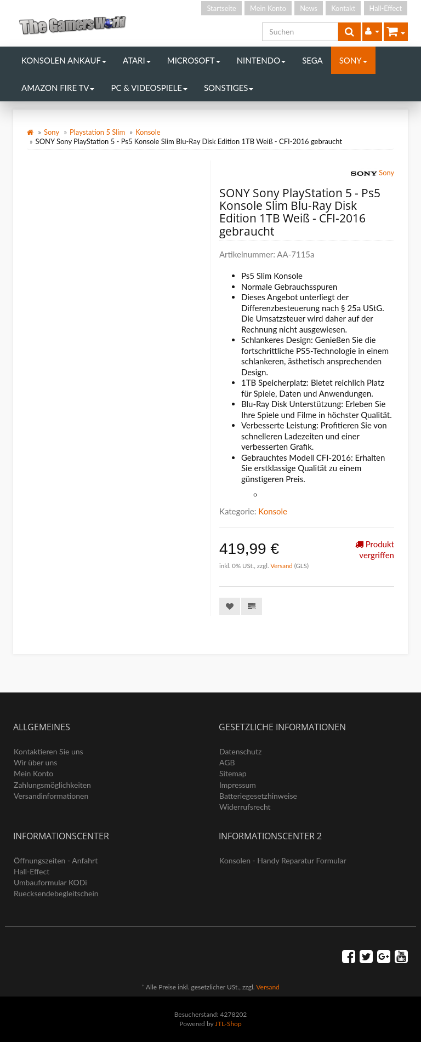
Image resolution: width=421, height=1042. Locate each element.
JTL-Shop (228, 1024)
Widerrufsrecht (245, 806)
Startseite (221, 8)
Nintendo (261, 60)
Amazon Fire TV (57, 88)
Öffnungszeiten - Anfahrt (56, 860)
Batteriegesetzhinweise (258, 795)
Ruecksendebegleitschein (56, 893)
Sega (312, 60)
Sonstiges (229, 88)
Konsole (148, 132)
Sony (353, 60)
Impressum (237, 784)
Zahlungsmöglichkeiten (52, 784)
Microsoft (193, 60)
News (308, 8)
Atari (137, 60)
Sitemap (233, 773)
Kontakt (343, 8)
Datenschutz (240, 751)
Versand (282, 565)
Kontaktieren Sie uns (48, 751)
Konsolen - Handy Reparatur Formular (282, 860)
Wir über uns (35, 762)
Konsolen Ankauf (63, 60)
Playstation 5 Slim (97, 132)
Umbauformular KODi (50, 882)
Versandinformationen (51, 795)
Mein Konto (268, 8)
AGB (227, 762)
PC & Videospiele (149, 88)
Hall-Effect (385, 8)
